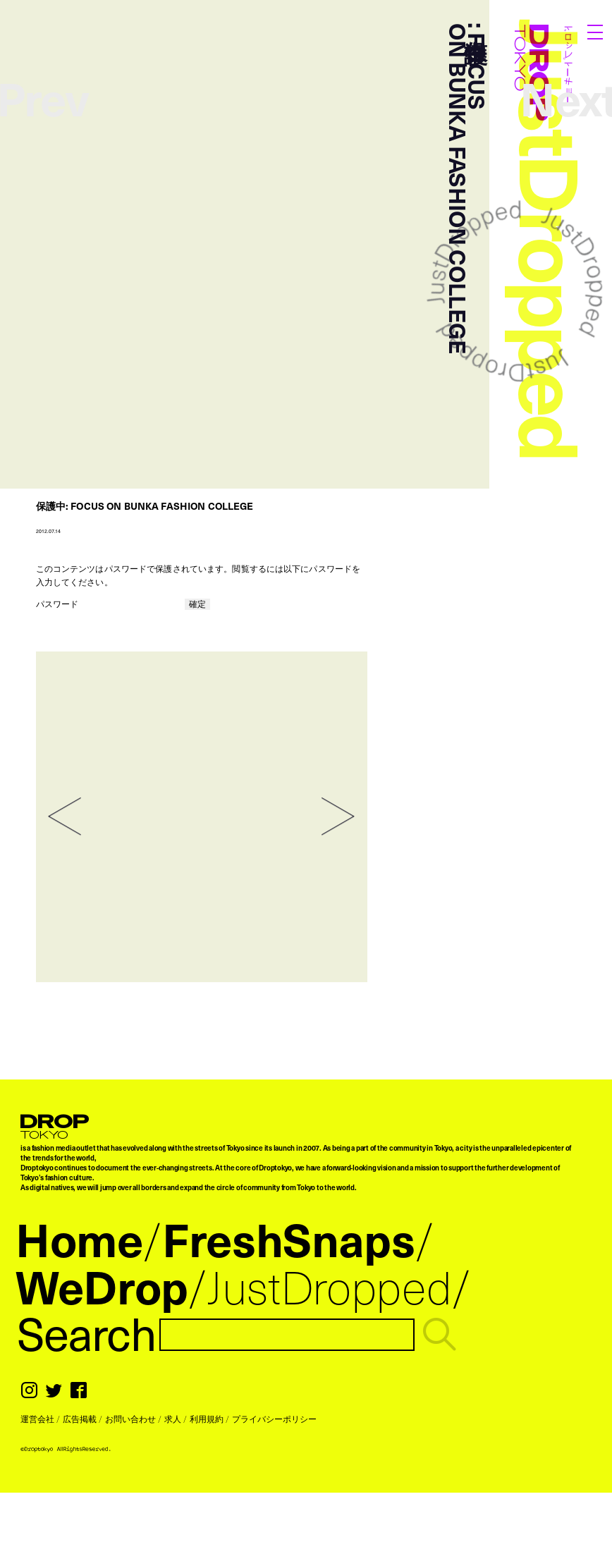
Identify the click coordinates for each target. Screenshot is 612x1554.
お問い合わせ (130, 1418)
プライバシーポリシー (274, 1418)
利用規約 (207, 1418)
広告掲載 (80, 1418)
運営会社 (37, 1418)
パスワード (109, 603)
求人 (172, 1418)
